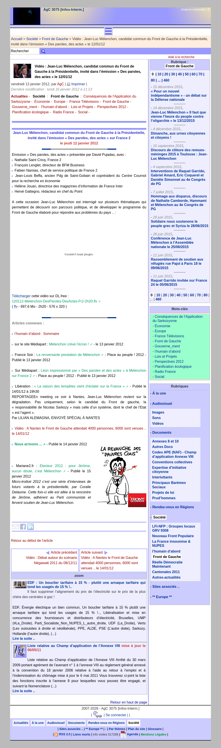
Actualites (19, 96)
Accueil (16, 39)
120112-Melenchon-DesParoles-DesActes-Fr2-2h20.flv (54, 301)
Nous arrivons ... (30, 444)
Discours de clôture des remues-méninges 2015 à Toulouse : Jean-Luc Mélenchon (179, 154)
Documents (161, 432)
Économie (42, 101)
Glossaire (155, 729)
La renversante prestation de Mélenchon (68, 355)
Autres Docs (162, 447)
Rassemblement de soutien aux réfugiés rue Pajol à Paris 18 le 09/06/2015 (177, 264)
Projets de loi (163, 492)
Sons (156, 418)
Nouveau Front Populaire (173, 536)
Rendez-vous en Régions (173, 507)
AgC (60, 84)
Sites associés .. (165, 586)
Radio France (63, 112)
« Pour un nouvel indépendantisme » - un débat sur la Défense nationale (179, 95)
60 (194, 74)
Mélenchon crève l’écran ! (69, 344)
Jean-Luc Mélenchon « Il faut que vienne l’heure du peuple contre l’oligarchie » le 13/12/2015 (178, 116)
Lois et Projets (82, 107)
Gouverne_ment (24, 107)
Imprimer (76, 84)
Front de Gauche (55, 39)
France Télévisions (84, 101)
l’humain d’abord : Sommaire (37, 334)
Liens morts (81, 734)
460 (167, 80)
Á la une (159, 393)
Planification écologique (30, 112)
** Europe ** (162, 597)
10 (159, 74)
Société (32, 39)
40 (180, 74)
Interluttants (162, 477)
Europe (59, 101)
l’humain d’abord (54, 107)
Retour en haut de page (128, 702)
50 (187, 74)
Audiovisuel (162, 403)
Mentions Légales (153, 734)
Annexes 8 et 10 (165, 441)
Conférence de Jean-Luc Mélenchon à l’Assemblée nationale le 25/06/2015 (172, 242)
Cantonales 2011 (166, 572)
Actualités (21, 723)
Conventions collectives (172, 462)
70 (200, 74)
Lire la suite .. (23, 638)
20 (166, 74)
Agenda (129, 734)
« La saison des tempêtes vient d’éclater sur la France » (79, 386)
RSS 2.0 (62, 734)
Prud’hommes (164, 498)
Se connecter (116, 715)
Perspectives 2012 (111, 107)
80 (153, 80)
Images (158, 412)
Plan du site (136, 729)
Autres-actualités (166, 577)
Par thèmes (117, 729)
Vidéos (158, 423)
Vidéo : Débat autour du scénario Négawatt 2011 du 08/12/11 (51, 558)
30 (173, 74)
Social (83, 112)
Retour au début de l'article (32, 540)
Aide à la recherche (181, 57)
